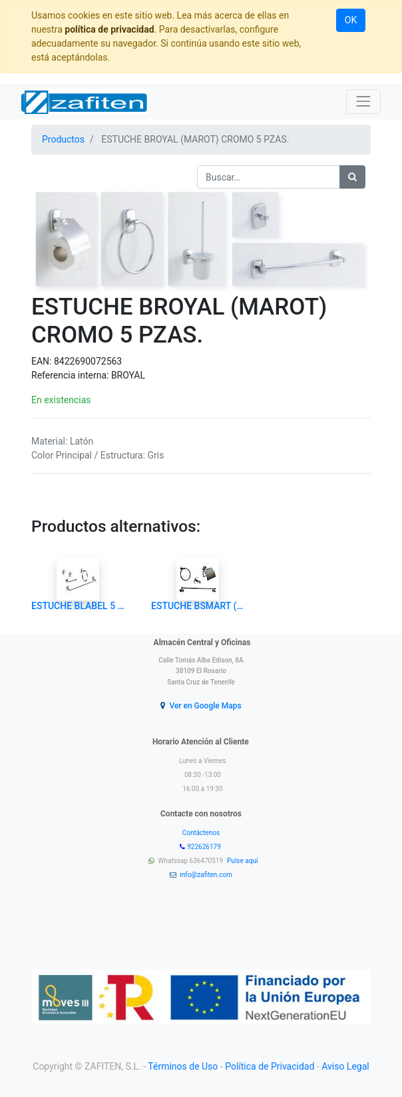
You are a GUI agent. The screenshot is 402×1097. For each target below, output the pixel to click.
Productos (63, 139)
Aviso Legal (345, 1066)
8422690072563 (88, 361)
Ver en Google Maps (205, 705)
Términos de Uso (183, 1066)
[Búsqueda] (352, 177)
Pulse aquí (243, 860)
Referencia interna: (71, 375)
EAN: (42, 361)
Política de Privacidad (269, 1066)
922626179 (204, 846)
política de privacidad (109, 29)
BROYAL (128, 375)
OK (351, 20)
